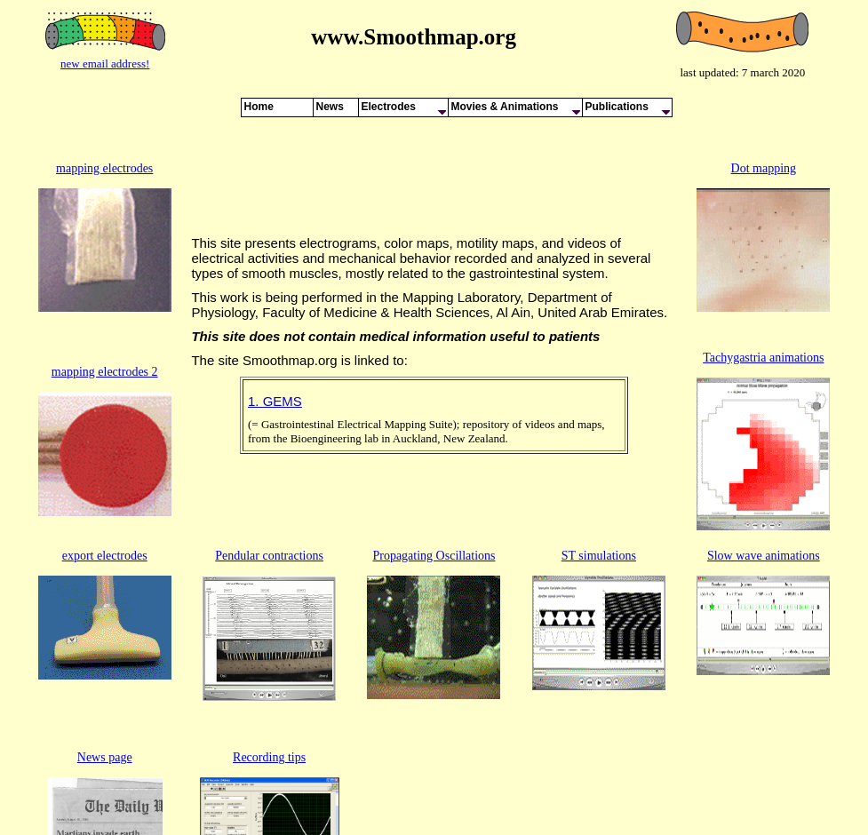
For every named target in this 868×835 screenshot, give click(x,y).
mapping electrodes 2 (105, 320)
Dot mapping (764, 147)
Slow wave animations (763, 494)
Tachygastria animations (763, 306)
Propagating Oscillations (433, 494)
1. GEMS (275, 370)
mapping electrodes (104, 147)
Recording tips (269, 655)
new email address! (104, 63)
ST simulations (598, 494)
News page (104, 655)
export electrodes (104, 494)
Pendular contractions (269, 494)
